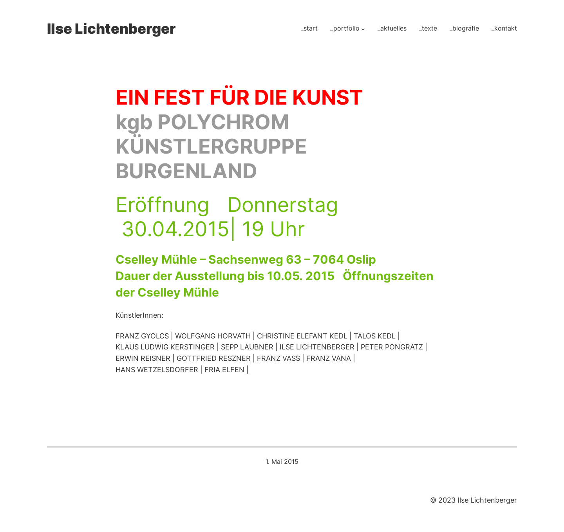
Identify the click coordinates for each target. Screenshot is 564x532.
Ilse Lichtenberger (111, 28)
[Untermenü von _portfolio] (363, 29)
